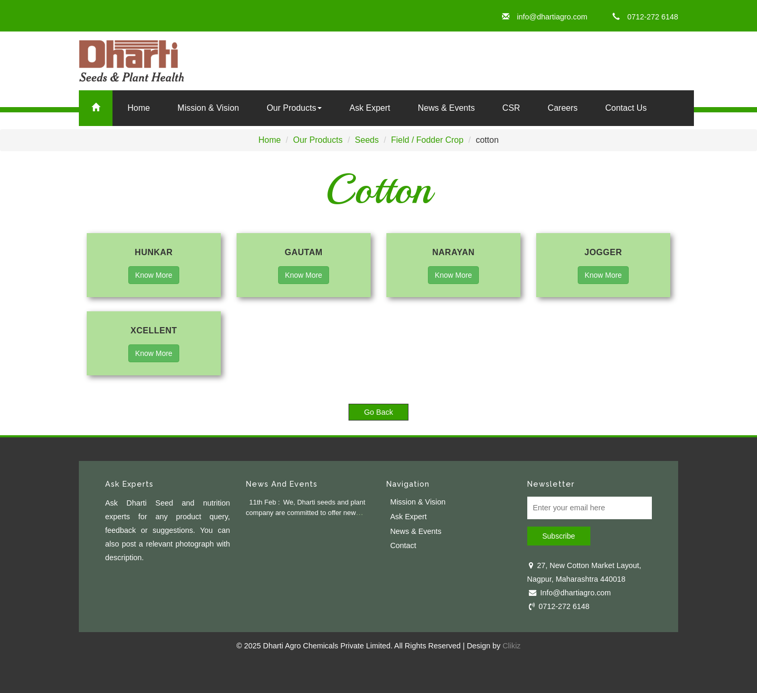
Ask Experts (129, 483)
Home (138, 107)
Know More (153, 275)
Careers (563, 107)
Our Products (317, 139)
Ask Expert (370, 107)
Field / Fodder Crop (427, 139)
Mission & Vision (417, 502)
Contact (403, 545)
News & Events (446, 107)
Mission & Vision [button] (208, 107)
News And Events (282, 483)
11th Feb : (264, 502)
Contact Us (626, 107)
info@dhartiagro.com (544, 17)
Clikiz (511, 646)
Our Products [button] (294, 107)
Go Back (378, 412)
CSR (511, 107)
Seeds (366, 139)
